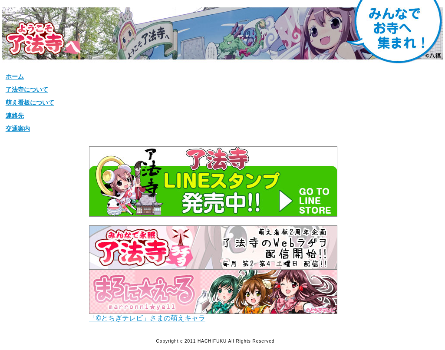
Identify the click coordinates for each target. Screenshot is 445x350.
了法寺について (27, 89)
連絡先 (15, 115)
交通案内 (18, 128)
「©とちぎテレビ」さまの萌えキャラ (213, 315)
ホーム (15, 76)
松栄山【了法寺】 (43, 38)
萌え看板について (30, 102)
